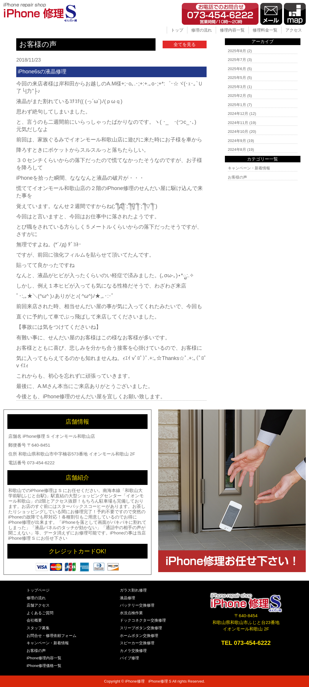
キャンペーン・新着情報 (249, 168)
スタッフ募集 (38, 628)
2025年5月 (237, 77)
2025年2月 (237, 95)
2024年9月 (237, 140)
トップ (177, 30)
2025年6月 (237, 69)
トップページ (38, 590)
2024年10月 (238, 131)
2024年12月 (238, 113)
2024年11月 (238, 122)
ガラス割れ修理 (133, 590)
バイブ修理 (129, 658)
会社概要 (34, 620)
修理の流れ (201, 30)
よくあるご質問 (40, 613)
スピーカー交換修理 (137, 643)
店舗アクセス (38, 605)
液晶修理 (127, 598)
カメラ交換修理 (133, 650)
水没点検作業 (131, 613)
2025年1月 (237, 105)
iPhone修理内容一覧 (44, 658)
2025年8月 (237, 51)
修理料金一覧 (265, 30)
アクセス (293, 30)
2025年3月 (237, 87)
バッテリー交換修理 (137, 605)
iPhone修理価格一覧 (44, 665)
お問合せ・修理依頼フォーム (51, 635)
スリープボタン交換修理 (141, 628)
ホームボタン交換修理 (139, 635)
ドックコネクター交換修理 (143, 620)
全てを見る (185, 44)
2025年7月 (237, 59)
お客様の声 (237, 177)
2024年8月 (237, 149)
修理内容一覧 (232, 30)
